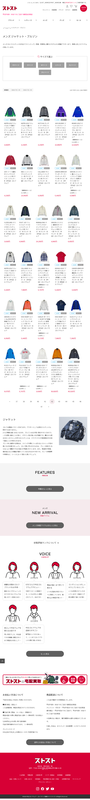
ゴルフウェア (11, 28)
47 (41, 406)
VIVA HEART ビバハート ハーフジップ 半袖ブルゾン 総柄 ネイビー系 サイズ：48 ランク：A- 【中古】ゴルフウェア (61, 324)
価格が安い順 (16, 90)
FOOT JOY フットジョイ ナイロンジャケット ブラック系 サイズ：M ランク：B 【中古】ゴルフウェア (25, 229)
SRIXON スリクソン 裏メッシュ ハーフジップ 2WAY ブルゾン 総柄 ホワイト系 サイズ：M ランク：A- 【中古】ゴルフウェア (76, 180)
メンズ (18, 28)
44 (66, 401)
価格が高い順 (27, 90)
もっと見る (45, 654)
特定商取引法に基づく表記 (51, 780)
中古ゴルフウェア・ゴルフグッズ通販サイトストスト (41, 798)
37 (17, 401)
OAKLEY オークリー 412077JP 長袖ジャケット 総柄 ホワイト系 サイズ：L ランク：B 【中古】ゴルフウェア (44, 324)
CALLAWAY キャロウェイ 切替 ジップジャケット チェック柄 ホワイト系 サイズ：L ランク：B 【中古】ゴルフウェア (44, 275)
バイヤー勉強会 (49, 776)
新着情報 (54, 10)
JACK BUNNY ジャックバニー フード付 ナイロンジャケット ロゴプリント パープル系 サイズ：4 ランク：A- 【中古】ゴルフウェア (61, 131)
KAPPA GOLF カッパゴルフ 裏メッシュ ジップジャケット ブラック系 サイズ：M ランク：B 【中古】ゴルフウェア (27, 130)
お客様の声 (39, 776)
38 (24, 401)
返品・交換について (15, 780)
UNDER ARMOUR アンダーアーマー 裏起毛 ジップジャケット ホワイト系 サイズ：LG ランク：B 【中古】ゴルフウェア (78, 275)
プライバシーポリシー (45, 783)
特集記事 (30, 776)
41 (45, 401)
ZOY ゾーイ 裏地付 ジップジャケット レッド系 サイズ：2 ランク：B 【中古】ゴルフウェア (10, 177)
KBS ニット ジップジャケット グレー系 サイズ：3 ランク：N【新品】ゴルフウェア (27, 176)
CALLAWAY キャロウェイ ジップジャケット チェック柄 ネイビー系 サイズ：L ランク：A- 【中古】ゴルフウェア (27, 275)
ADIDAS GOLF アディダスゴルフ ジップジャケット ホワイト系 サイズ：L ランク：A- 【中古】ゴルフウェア (42, 372)
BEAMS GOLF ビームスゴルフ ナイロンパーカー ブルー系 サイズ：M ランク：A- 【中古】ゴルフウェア (78, 130)
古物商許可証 (66, 780)
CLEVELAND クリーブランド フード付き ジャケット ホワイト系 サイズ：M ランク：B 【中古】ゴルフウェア (10, 229)
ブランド (61, 10)
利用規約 (37, 780)
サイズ (15, 65)
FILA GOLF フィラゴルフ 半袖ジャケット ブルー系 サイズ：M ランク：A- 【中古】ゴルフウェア (25, 371)
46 (80, 401)
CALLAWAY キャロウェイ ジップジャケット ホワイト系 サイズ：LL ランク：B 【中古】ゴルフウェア (44, 178)
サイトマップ (76, 780)
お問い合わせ (28, 780)
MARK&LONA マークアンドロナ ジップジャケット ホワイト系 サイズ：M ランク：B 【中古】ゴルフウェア (42, 229)
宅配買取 (83, 8)
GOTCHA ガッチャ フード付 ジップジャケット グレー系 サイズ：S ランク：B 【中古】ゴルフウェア (44, 129)
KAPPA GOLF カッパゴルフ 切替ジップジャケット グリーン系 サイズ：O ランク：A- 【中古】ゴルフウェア (10, 130)
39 (31, 401)
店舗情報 (74, 10)
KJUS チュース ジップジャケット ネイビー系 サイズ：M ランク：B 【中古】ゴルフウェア (76, 322)
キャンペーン (46, 10)
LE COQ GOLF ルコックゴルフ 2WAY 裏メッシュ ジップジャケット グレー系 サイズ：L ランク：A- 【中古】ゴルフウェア (74, 230)
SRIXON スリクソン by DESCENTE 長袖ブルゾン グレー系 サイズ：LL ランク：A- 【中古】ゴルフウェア (10, 324)
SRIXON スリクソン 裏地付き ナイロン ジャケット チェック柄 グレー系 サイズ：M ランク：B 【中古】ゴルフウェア (57, 229)
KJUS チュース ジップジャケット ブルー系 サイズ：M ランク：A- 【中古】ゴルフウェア (10, 371)
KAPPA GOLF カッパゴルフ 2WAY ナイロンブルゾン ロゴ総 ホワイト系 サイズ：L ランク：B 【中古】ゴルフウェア (10, 275)
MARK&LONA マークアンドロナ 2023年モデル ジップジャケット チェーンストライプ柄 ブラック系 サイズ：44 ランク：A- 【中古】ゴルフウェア (74, 374)
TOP (4, 28)
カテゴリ (67, 10)
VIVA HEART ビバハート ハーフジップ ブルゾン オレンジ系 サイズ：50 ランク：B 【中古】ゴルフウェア (27, 324)
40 (38, 401)
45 (73, 401)
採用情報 (59, 776)
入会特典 (22, 776)
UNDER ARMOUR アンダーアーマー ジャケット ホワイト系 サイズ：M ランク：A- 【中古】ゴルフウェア (61, 177)
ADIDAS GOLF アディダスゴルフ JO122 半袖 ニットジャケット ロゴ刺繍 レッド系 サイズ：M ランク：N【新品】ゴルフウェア (61, 276)
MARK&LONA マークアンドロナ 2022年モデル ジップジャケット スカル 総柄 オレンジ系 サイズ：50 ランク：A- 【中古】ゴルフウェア (57, 374)
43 (59, 401)
